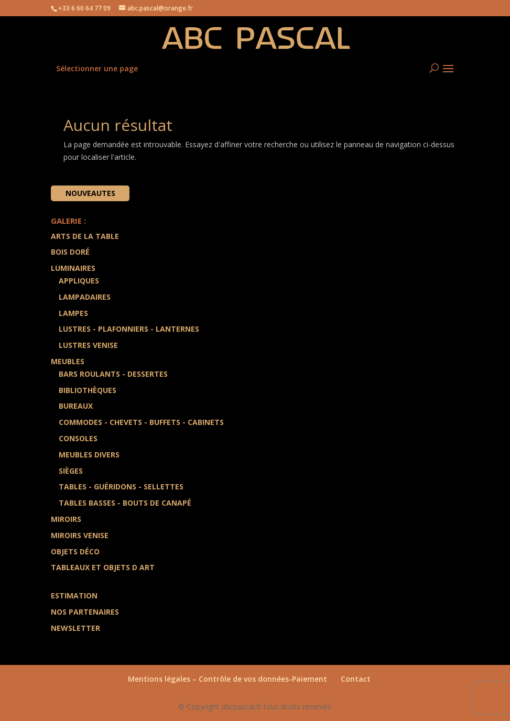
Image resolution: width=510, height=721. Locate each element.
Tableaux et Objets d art (103, 567)
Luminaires (73, 268)
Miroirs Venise (79, 535)
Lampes (73, 313)
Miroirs (66, 519)
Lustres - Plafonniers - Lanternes (129, 329)
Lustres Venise (88, 345)
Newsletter (75, 628)
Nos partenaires (85, 612)
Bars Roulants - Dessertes (113, 374)
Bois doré (70, 252)
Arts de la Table (85, 236)
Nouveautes (90, 193)
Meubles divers (89, 455)
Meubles (67, 361)
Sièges (71, 471)
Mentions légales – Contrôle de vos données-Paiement (227, 679)
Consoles (78, 438)
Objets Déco (75, 551)
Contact (356, 679)
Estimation (74, 595)
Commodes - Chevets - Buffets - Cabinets (141, 422)
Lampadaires (85, 297)
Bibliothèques (87, 390)
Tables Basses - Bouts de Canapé (125, 503)
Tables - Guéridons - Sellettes (121, 486)
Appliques (79, 281)
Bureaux (76, 406)
